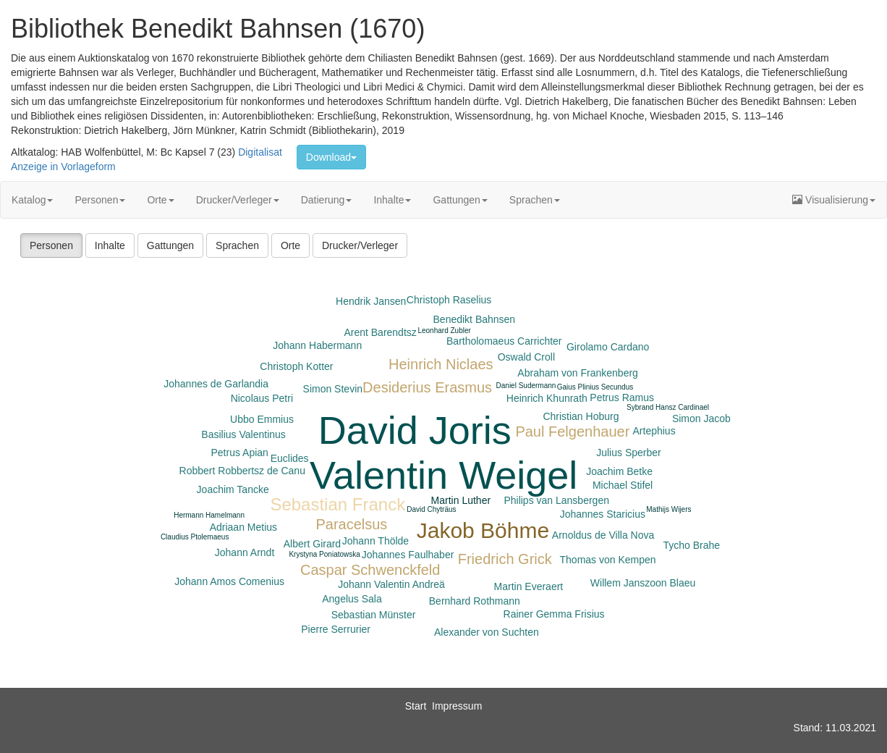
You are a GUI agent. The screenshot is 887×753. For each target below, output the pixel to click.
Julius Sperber (628, 452)
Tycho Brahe (691, 545)
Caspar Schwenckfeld (370, 570)
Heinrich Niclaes (441, 364)
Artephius (654, 431)
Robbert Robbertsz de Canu (242, 470)
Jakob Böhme (483, 530)
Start (416, 706)
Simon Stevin (332, 389)
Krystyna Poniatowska (324, 554)
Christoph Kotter (296, 366)
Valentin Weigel (443, 475)
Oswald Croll (526, 357)
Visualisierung (833, 200)
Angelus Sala (352, 599)
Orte (160, 200)
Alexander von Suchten (486, 632)
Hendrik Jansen (371, 301)
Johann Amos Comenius (229, 581)
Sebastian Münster (373, 615)
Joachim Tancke (233, 489)
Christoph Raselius (449, 300)
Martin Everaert (529, 586)
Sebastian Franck (337, 504)
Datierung (326, 200)
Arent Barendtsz (380, 332)
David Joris (415, 430)
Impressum (457, 706)
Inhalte (392, 200)
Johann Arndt (245, 552)
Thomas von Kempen (608, 559)
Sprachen (534, 200)
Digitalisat (260, 152)
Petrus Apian (239, 452)
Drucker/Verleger (237, 200)
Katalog (32, 200)
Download (331, 157)
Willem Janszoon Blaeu (643, 583)
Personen (100, 200)
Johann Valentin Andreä (391, 584)
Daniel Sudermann (526, 386)
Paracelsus (351, 524)
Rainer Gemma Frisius (554, 614)
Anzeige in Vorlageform (63, 166)
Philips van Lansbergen (556, 500)
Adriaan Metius (243, 527)
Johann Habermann (317, 345)
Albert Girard (312, 544)
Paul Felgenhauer (572, 431)
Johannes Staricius (602, 514)
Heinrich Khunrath (546, 398)
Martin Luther (461, 500)
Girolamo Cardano (607, 347)
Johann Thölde (375, 541)
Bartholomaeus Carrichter (504, 341)
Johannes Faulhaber (408, 554)
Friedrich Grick (505, 559)
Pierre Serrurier (335, 629)
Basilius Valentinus (243, 434)
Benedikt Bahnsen (474, 319)
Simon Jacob (701, 418)
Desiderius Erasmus (427, 387)
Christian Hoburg (581, 416)
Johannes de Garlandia (216, 384)
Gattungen (460, 200)
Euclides (290, 458)
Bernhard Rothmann (474, 601)
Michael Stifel (623, 485)
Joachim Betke (619, 471)
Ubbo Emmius (262, 419)
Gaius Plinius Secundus (595, 387)
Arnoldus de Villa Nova (603, 535)
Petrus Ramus (622, 397)
